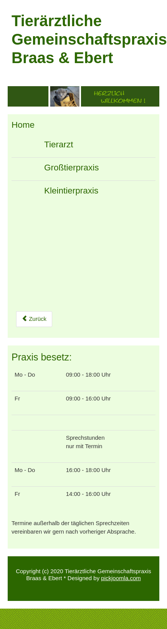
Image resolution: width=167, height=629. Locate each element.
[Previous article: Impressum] (34, 319)
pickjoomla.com (121, 578)
